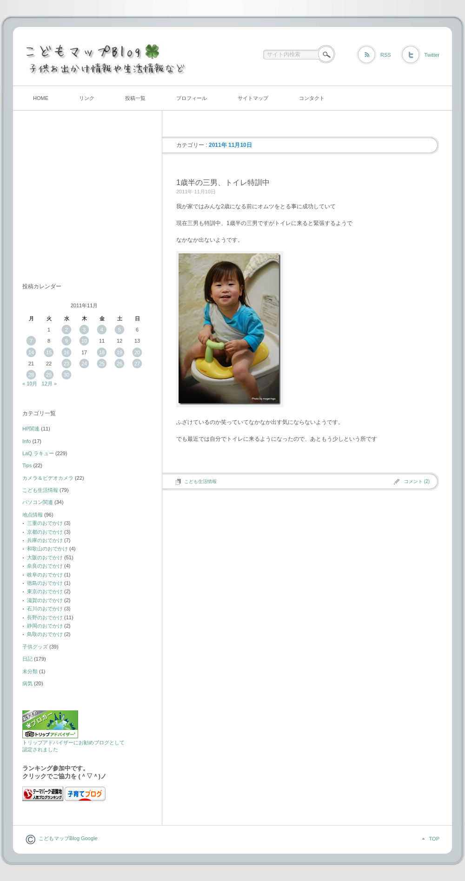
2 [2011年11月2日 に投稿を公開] (66, 329)
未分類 (30, 671)
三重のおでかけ (45, 523)
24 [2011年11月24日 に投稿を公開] (84, 363)
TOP (434, 838)
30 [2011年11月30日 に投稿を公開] (66, 375)
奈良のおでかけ (45, 566)
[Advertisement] (80, 201)
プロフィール (191, 98)
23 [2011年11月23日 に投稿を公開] (66, 363)
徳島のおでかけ (45, 583)
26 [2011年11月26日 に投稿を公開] (119, 363)
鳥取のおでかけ (45, 634)
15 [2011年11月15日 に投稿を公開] (49, 352)
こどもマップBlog (59, 838)
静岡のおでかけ (45, 626)
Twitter (432, 55)
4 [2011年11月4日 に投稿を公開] (101, 329)
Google (89, 838)
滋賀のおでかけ (45, 600)
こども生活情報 (200, 481)
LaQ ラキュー (38, 453)
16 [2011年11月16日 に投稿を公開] (66, 352)
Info (26, 441)
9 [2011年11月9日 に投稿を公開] (66, 341)
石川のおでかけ (45, 608)
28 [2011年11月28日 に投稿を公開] (31, 375)
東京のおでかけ (45, 591)
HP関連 (31, 428)
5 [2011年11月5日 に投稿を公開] (119, 329)
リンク (86, 98)
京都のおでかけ (45, 532)
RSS (385, 55)
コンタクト (312, 98)
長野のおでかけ (45, 617)
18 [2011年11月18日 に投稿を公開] (102, 352)
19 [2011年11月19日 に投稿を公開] (119, 352)
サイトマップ (253, 98)
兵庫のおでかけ (45, 540)
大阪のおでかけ (45, 557)
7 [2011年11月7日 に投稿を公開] (31, 341)
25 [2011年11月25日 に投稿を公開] (102, 363)
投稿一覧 (135, 98)
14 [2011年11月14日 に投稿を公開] (31, 352)
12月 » (49, 383)
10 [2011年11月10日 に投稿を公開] (84, 341)
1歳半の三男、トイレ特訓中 (223, 182)
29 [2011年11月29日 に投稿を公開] (49, 375)
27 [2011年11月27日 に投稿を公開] (137, 363)
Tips (27, 465)
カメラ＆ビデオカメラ (47, 478)
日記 (27, 659)
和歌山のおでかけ (47, 548)
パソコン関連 (37, 502)
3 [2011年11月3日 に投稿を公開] (84, 329)
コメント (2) (417, 481)
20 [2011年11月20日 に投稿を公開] (137, 352)
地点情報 (32, 514)
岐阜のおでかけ (45, 574)
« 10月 (29, 383)
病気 (27, 683)
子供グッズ (35, 646)
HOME (40, 98)
